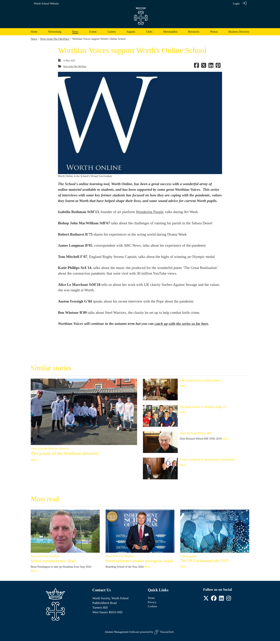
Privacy (152, 602)
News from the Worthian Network (50, 448)
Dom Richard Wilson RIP (196, 433)
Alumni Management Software (122, 631)
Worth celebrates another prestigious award (139, 561)
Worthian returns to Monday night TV (203, 407)
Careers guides (188, 556)
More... (35, 459)
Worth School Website (46, 3)
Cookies (152, 606)
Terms (151, 597)
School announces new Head (53, 561)
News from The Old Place (54, 38)
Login (236, 3)
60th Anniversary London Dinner (200, 380)
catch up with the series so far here (181, 324)
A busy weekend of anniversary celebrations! (208, 459)
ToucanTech (164, 632)
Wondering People (149, 212)
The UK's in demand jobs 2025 (204, 561)
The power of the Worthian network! (65, 453)
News (34, 38)
